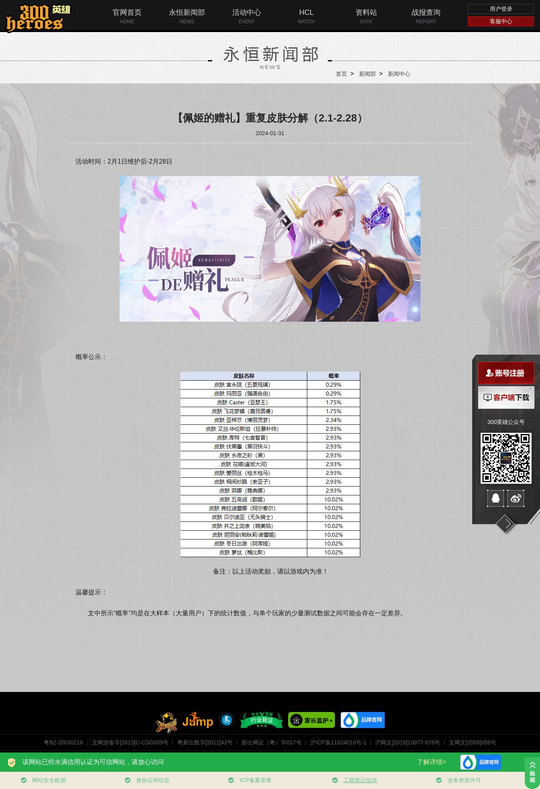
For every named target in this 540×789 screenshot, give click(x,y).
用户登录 (501, 9)
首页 (341, 74)
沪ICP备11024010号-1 (338, 742)
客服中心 (501, 21)
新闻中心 (399, 74)
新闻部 (367, 74)
